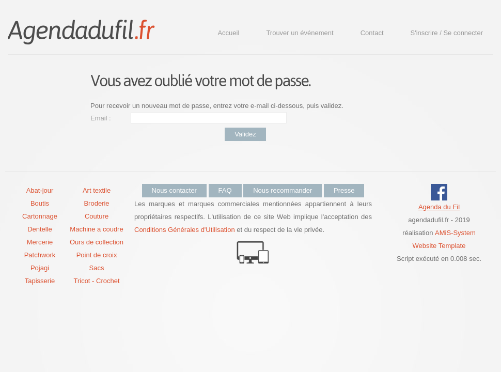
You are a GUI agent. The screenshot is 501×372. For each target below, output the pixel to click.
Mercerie (40, 242)
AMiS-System (455, 233)
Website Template (439, 246)
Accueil (228, 33)
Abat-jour (40, 190)
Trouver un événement (299, 33)
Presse (344, 190)
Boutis (39, 203)
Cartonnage (39, 216)
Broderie (96, 203)
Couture (96, 216)
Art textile (97, 190)
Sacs (96, 268)
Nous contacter (174, 190)
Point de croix (96, 255)
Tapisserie (40, 281)
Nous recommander (282, 190)
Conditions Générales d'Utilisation (184, 230)
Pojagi (39, 268)
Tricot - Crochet (96, 281)
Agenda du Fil (439, 207)
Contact (372, 33)
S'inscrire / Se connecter (447, 33)
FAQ (225, 190)
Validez (245, 134)
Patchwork (40, 255)
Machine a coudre (96, 229)
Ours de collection (96, 242)
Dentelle (39, 229)
